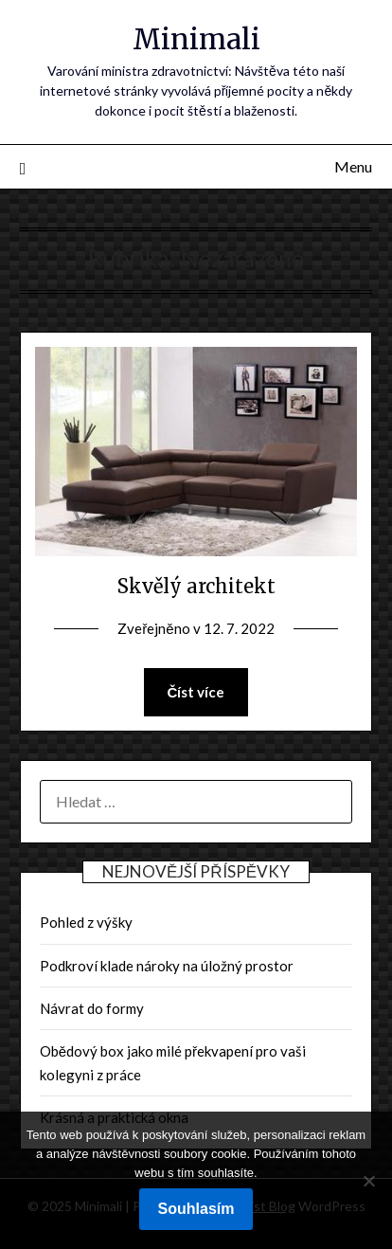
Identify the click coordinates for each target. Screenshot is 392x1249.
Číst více (196, 691)
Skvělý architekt (196, 586)
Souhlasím (196, 1209)
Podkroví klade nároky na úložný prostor (167, 965)
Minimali (196, 39)
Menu (353, 166)
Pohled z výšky (86, 922)
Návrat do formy (92, 1008)
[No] (368, 1180)
